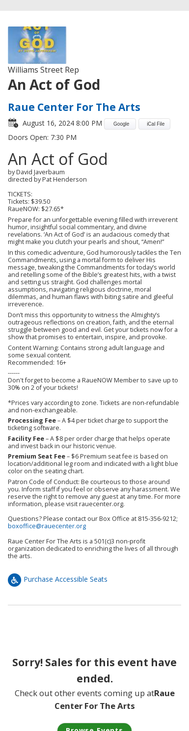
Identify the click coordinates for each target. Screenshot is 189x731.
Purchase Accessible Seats (58, 579)
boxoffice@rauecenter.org (47, 526)
